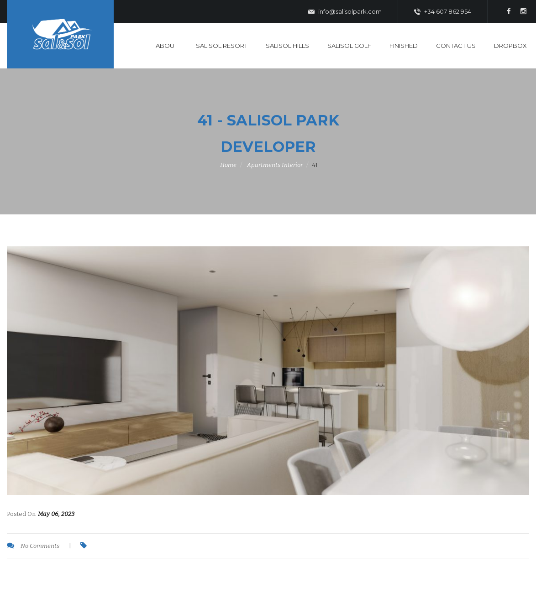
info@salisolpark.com (345, 12)
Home (228, 164)
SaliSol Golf (349, 45)
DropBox (510, 45)
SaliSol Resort (221, 45)
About (167, 45)
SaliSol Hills (287, 45)
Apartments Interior (275, 164)
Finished (403, 45)
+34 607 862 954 (442, 12)
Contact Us (456, 45)
